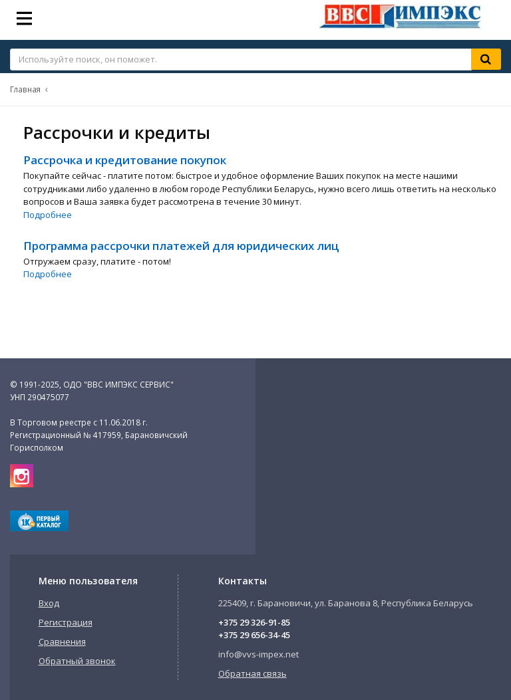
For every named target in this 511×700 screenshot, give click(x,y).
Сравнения (62, 641)
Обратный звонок (77, 661)
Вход (49, 603)
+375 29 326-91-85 (254, 622)
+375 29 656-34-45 (254, 635)
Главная (25, 89)
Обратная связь (252, 673)
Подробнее (47, 215)
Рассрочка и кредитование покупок (124, 160)
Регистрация (65, 622)
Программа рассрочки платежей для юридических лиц (181, 245)
